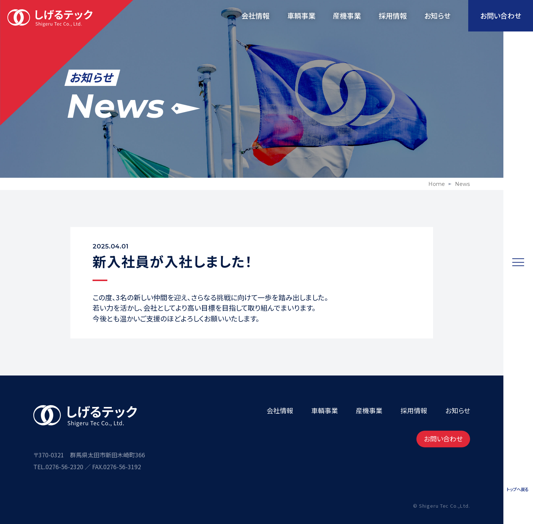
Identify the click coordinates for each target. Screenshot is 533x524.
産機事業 (347, 15)
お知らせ (437, 15)
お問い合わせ (443, 438)
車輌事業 (301, 15)
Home (436, 184)
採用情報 (393, 15)
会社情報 (255, 15)
